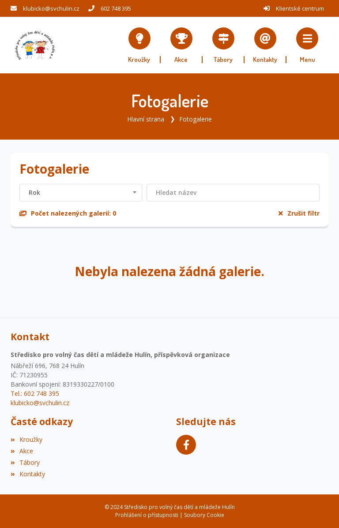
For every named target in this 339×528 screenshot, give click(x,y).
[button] (307, 45)
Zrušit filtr (299, 213)
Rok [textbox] (34, 192)
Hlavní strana (145, 119)
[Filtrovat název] (233, 192)
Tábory (25, 462)
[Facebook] (186, 445)
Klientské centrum (300, 8)
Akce (22, 451)
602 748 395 (116, 8)
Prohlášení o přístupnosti (146, 515)
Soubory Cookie (204, 515)
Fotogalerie (195, 119)
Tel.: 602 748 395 (35, 393)
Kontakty (28, 474)
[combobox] (80, 192)
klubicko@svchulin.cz (51, 8)
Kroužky (26, 439)
